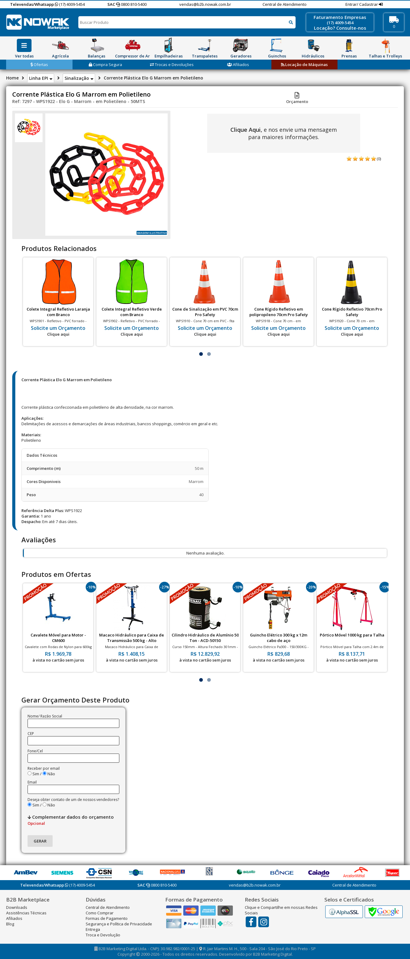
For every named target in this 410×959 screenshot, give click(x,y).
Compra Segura (105, 64)
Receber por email (44, 768)
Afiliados (238, 64)
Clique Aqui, (246, 129)
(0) (379, 158)
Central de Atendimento (285, 4)
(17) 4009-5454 (70, 4)
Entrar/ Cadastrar (362, 4)
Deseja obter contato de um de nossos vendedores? (73, 799)
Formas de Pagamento (107, 918)
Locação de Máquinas (304, 64)
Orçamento (297, 98)
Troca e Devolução (103, 935)
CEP (31, 733)
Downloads (16, 907)
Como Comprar (100, 913)
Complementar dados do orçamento (71, 820)
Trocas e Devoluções (172, 64)
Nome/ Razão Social (45, 716)
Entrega (93, 929)
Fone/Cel (35, 751)
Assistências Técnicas (26, 913)
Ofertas (39, 64)
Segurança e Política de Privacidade (119, 924)
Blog (10, 924)
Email (32, 782)
